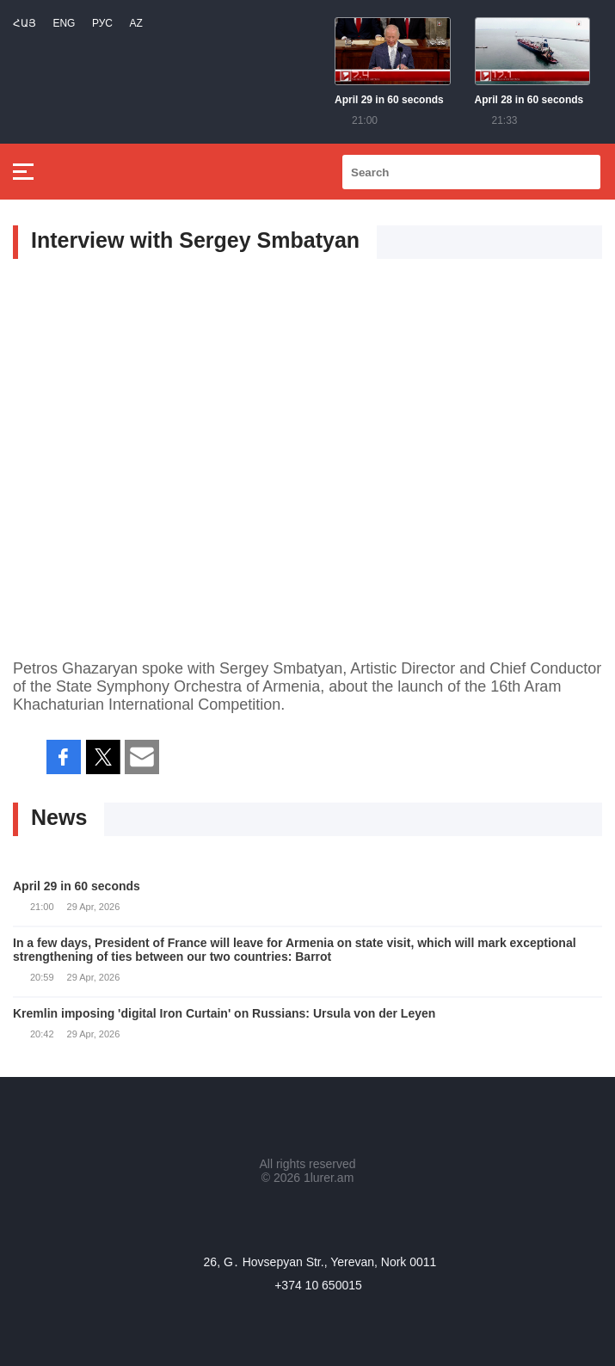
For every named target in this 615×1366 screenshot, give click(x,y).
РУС (102, 23)
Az (135, 23)
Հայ (24, 23)
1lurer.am (329, 1177)
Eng (63, 23)
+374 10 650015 (318, 1285)
